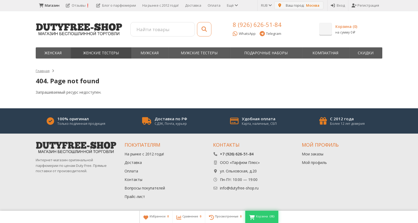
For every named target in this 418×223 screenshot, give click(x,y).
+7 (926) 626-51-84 (237, 153)
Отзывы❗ (78, 5)
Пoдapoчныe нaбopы (266, 52)
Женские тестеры (101, 52)
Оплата (214, 5)
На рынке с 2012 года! (160, 5)
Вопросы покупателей (144, 188)
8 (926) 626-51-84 (257, 24)
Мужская (149, 52)
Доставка (193, 5)
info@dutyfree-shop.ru (239, 188)
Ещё (232, 5)
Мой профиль (314, 162)
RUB (266, 5)
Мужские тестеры (199, 52)
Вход (338, 5)
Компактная (325, 52)
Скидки (365, 52)
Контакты (133, 179)
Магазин (49, 5)
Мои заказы (312, 153)
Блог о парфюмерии (116, 5)
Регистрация (365, 5)
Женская (53, 52)
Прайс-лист (134, 196)
